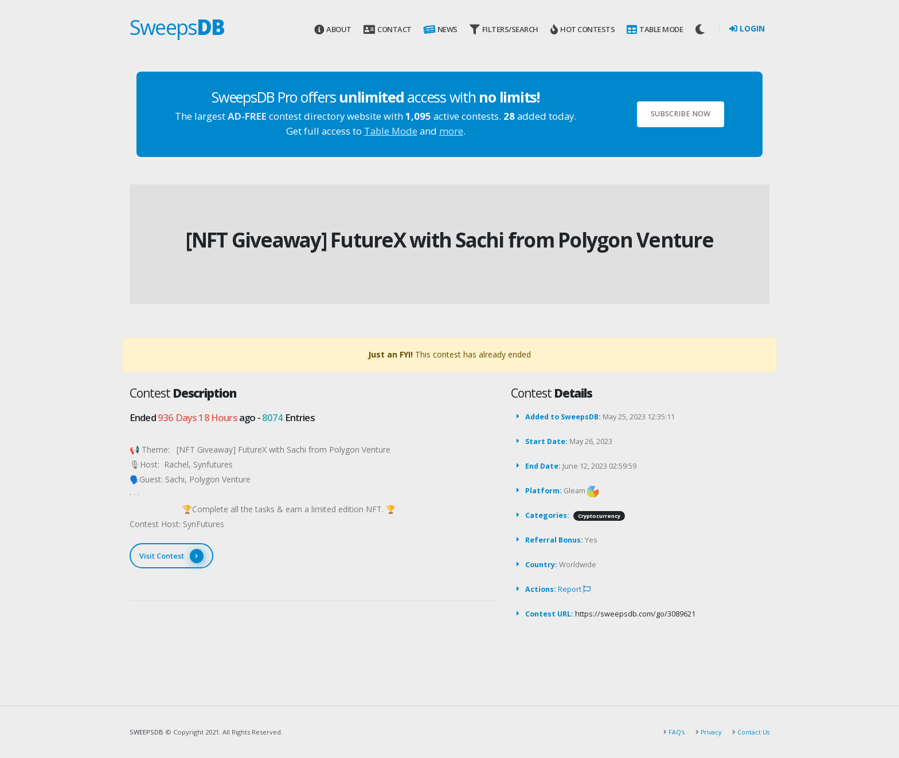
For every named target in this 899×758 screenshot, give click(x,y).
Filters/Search (504, 29)
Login (747, 28)
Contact (387, 29)
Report (574, 589)
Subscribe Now (680, 114)
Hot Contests (582, 29)
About (332, 29)
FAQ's (672, 732)
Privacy (708, 732)
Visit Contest (171, 556)
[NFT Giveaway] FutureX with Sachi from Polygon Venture (449, 239)
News (440, 30)
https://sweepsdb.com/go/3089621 (635, 614)
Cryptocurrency (599, 516)
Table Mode (655, 29)
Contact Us (751, 732)
